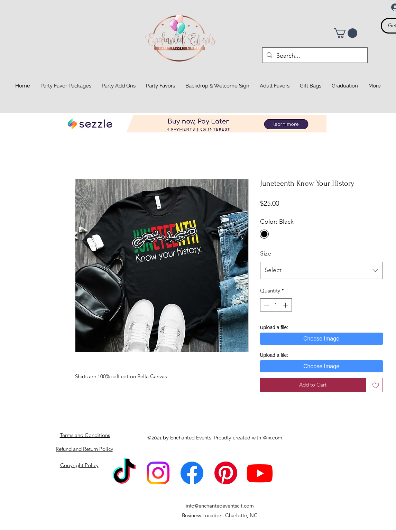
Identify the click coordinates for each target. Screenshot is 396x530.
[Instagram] (158, 473)
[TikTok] (124, 473)
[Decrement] (265, 305)
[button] (345, 33)
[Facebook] (192, 473)
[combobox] (321, 270)
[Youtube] (260, 473)
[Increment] (286, 305)
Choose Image (321, 339)
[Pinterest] (226, 473)
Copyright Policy (79, 465)
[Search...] (314, 56)
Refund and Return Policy (84, 449)
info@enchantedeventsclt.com (220, 505)
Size (265, 253)
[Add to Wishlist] (376, 385)
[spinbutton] (276, 305)
